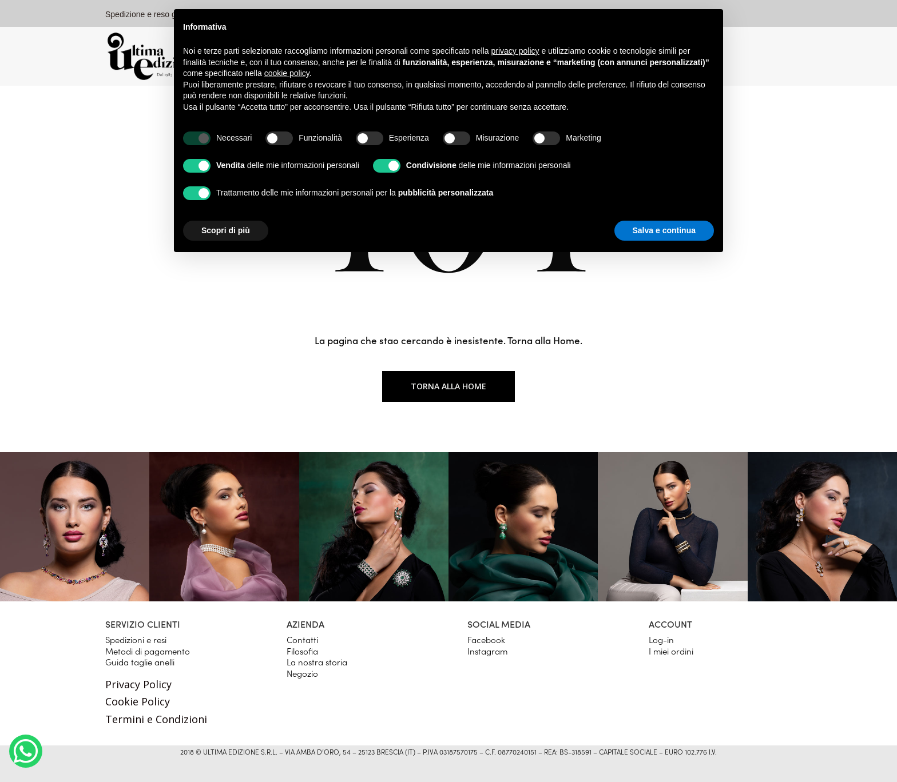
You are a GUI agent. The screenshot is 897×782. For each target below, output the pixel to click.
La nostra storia (317, 662)
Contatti (302, 639)
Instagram (487, 651)
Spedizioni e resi (135, 639)
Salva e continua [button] (664, 230)
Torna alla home (448, 386)
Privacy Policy (138, 684)
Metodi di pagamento (147, 651)
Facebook (486, 639)
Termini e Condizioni (156, 719)
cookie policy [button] (286, 73)
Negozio (302, 673)
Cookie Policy (137, 701)
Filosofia (302, 651)
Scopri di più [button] (225, 230)
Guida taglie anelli (139, 662)
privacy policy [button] (515, 50)
